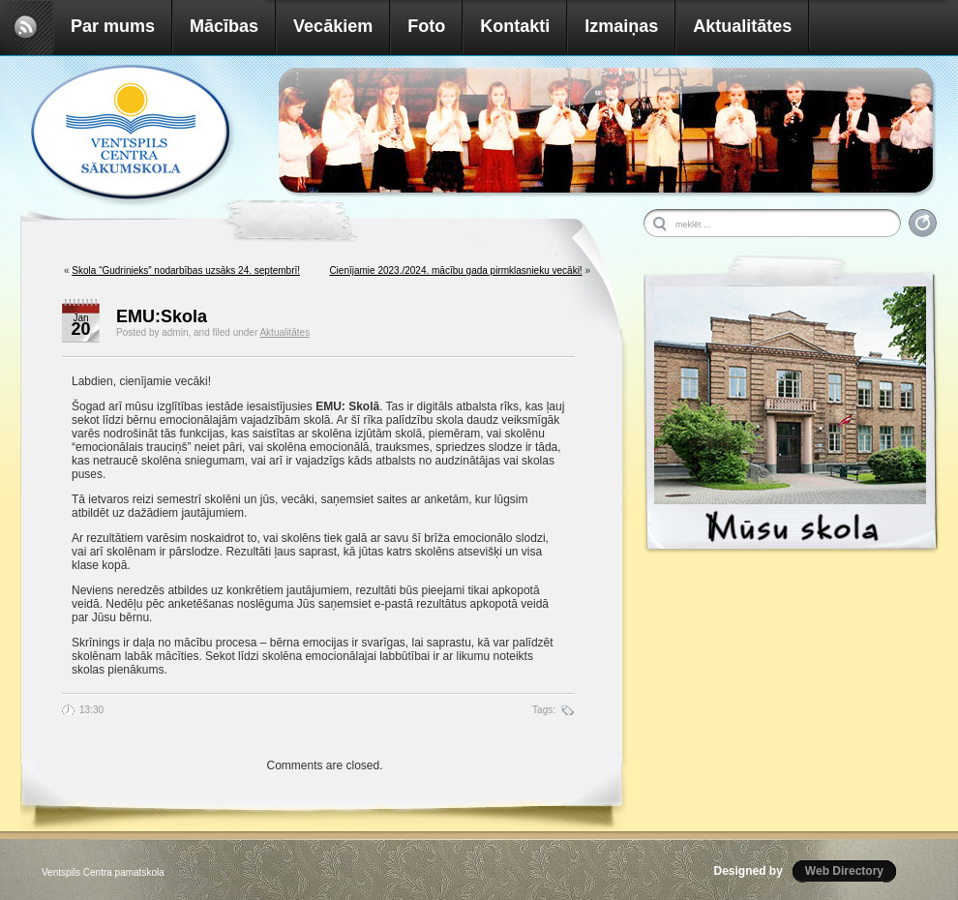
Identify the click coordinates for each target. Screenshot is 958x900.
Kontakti (515, 26)
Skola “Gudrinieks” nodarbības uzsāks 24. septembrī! (186, 270)
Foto (426, 26)
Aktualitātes (742, 26)
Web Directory (844, 871)
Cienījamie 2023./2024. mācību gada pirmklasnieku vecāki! (455, 270)
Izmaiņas (621, 26)
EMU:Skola (161, 316)
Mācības (224, 26)
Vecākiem (333, 26)
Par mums (113, 26)
